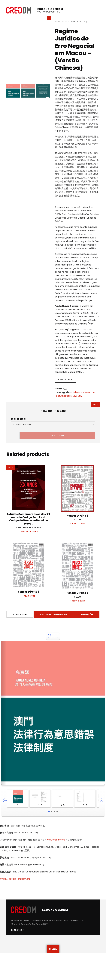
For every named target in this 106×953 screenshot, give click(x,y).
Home (57, 21)
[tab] (20, 614)
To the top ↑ (17, 929)
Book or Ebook (18, 419)
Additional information (53, 614)
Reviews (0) (87, 614)
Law (73, 21)
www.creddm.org (56, 839)
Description (20, 614)
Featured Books (63, 395)
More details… (65, 379)
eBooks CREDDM (50, 9)
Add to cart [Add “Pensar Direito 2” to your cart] (78, 523)
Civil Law (81, 21)
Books (65, 21)
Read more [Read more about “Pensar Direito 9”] (29, 596)
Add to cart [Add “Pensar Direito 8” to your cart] (78, 601)
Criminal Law (88, 392)
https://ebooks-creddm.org (15, 878)
